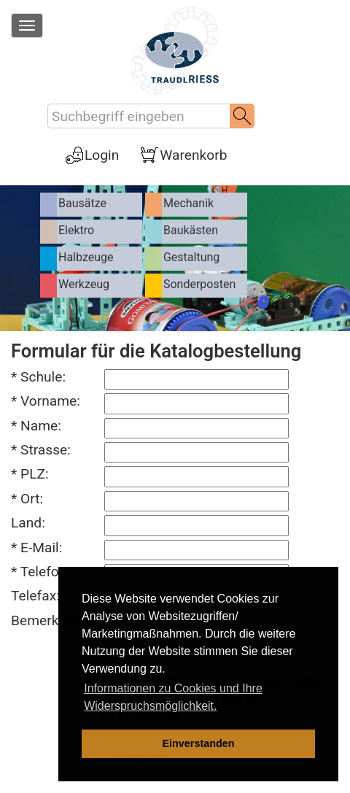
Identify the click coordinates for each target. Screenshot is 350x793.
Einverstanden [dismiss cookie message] (198, 743)
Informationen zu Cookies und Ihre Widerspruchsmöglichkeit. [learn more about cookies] (173, 697)
